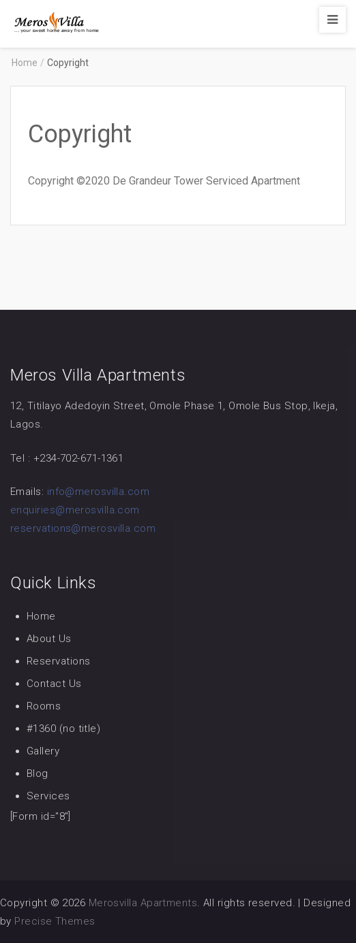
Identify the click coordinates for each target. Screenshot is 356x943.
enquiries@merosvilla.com (75, 510)
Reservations (58, 661)
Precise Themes (54, 921)
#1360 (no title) (63, 728)
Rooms (44, 706)
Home (41, 616)
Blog (37, 773)
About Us (49, 639)
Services (48, 796)
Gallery (43, 751)
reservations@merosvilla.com (82, 528)
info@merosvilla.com (98, 491)
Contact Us (54, 683)
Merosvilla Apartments (143, 903)
